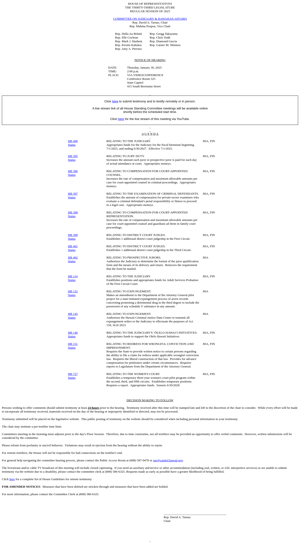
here (12, 479)
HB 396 (73, 171)
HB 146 (73, 332)
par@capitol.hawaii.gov (168, 460)
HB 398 (73, 212)
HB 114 (73, 276)
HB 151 (73, 344)
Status (72, 145)
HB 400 (73, 141)
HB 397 (73, 193)
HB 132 (73, 291)
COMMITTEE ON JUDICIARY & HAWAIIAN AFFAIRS (150, 18)
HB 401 (73, 246)
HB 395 (73, 156)
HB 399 (73, 235)
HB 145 (73, 314)
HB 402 (73, 257)
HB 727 (73, 374)
